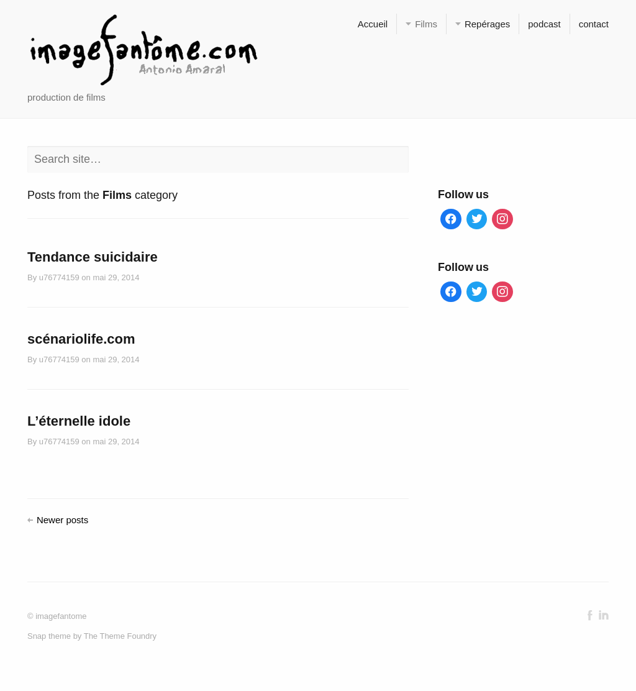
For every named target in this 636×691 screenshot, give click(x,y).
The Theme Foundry (120, 636)
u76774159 (59, 277)
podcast (544, 24)
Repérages (487, 24)
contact (594, 24)
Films (426, 24)
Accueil (373, 24)
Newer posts (62, 520)
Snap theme (49, 636)
